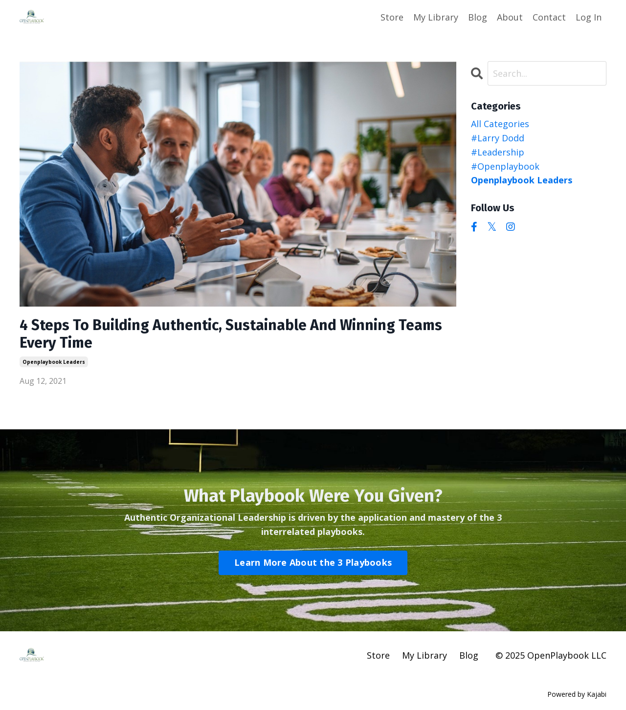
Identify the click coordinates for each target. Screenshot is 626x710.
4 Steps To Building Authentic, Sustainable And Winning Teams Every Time (231, 334)
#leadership (497, 152)
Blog (477, 17)
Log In (589, 17)
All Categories (500, 124)
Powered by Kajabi (576, 694)
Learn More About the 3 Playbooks (313, 562)
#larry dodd (497, 138)
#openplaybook (505, 166)
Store (391, 17)
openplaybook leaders (53, 361)
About (510, 17)
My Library (435, 17)
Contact (549, 17)
